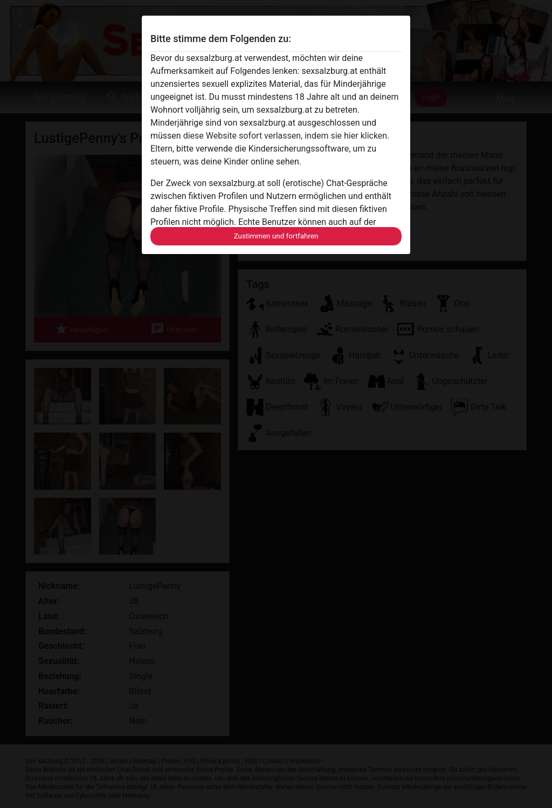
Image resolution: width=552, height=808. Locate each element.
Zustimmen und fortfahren (276, 236)
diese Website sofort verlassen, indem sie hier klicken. (286, 136)
